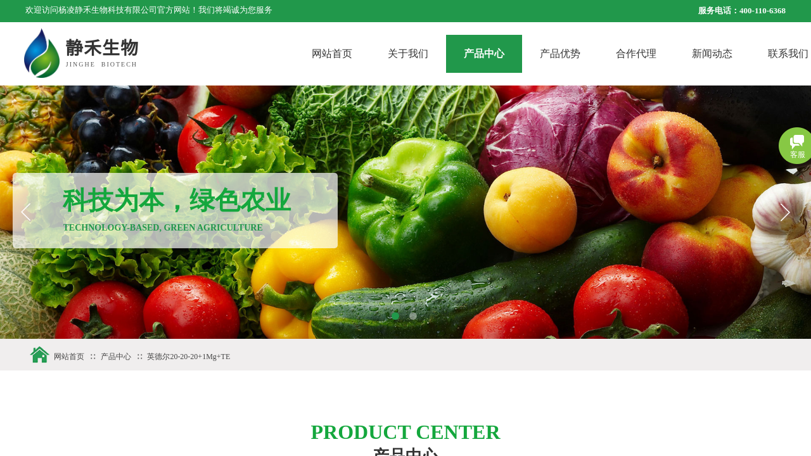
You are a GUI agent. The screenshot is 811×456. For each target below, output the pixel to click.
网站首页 (372, 53)
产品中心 (524, 53)
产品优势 (600, 53)
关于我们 (448, 53)
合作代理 (676, 53)
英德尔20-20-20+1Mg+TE (188, 356)
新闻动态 (752, 53)
